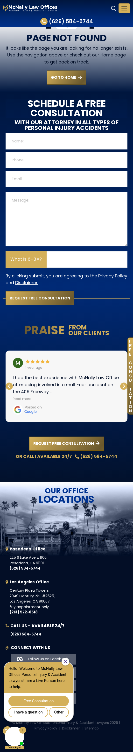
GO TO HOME (63, 77)
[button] (123, 386)
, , (28, 560)
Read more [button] (22, 398)
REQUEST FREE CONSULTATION (63, 443)
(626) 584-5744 (66, 21)
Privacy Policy (112, 276)
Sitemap (91, 728)
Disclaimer (26, 283)
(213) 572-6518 (24, 612)
